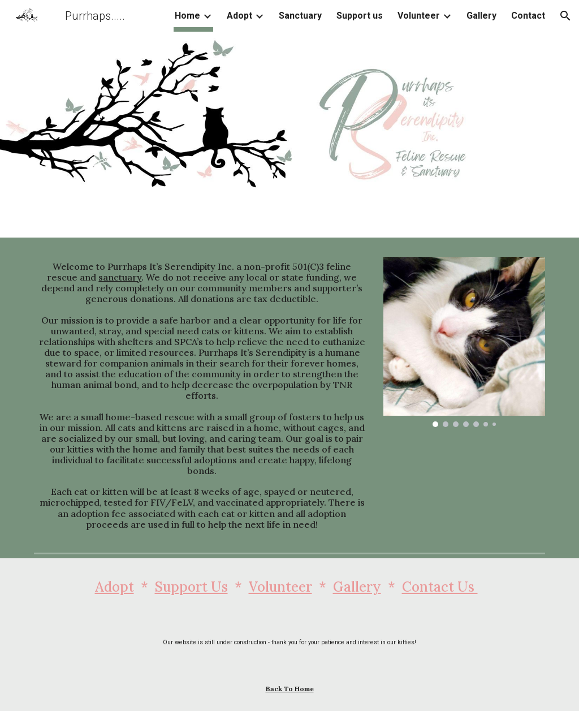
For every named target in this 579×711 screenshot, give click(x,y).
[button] (565, 15)
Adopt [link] (239, 15)
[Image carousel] (464, 342)
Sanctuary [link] (300, 15)
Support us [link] (359, 15)
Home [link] (187, 15)
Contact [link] (528, 15)
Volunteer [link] (418, 15)
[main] (202, 396)
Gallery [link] (481, 15)
